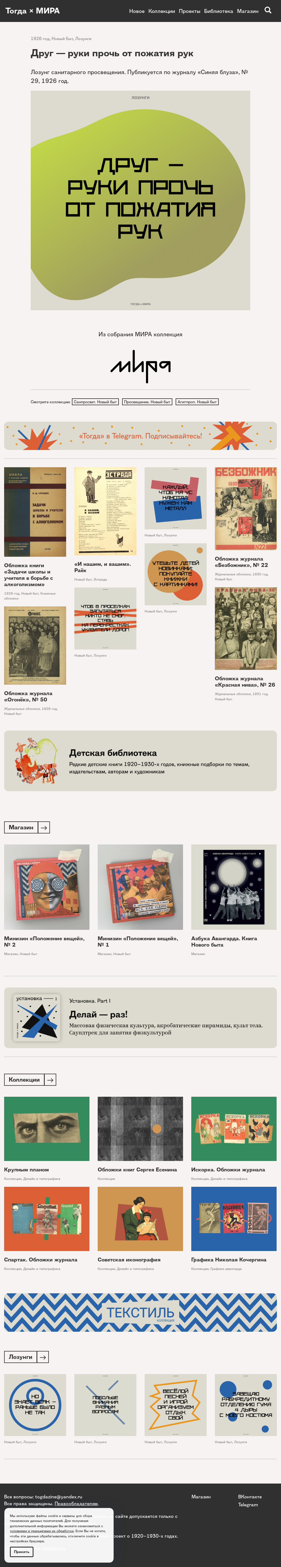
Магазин (247, 11)
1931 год (260, 694)
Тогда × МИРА (33, 11)
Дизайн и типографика (41, 1180)
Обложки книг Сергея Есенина (137, 1171)
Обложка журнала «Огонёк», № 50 (28, 697)
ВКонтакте (250, 1496)
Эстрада (100, 580)
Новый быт (62, 38)
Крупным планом (26, 1171)
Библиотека (218, 11)
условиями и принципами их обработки (42, 1531)
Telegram (248, 1504)
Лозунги (83, 38)
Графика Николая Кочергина (228, 1261)
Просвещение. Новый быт (148, 402)
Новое (137, 11)
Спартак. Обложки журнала (40, 1261)
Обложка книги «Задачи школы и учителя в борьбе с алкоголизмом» (28, 575)
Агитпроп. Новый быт (198, 402)
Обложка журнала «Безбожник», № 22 (241, 562)
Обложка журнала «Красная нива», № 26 (245, 682)
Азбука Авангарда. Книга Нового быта (224, 943)
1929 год (11, 594)
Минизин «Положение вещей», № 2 (44, 943)
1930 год (260, 574)
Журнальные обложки (233, 574)
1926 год (40, 38)
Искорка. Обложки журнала (228, 1171)
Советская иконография (129, 1261)
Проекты (189, 11)
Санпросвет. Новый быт (95, 402)
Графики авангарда (226, 1270)
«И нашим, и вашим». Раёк (102, 568)
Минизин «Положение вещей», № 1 (138, 943)
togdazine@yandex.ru (58, 1496)
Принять (21, 1551)
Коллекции (161, 11)
